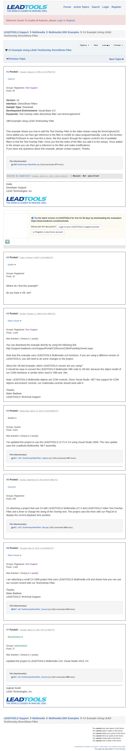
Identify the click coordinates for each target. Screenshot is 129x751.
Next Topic (115, 59)
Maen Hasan (14, 321)
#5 (7, 479)
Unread (118, 45)
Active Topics (82, 7)
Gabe (10, 79)
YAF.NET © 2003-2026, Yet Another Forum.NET (108, 747)
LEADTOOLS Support (16, 32)
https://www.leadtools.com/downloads (50, 221)
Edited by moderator (19, 176)
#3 (7, 313)
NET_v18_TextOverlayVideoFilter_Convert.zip (32, 609)
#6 (7, 548)
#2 (7, 257)
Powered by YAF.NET (82, 747)
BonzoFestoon (14, 637)
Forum (68, 7)
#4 (7, 410)
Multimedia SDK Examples (64, 32)
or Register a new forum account (48, 232)
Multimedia (38, 32)
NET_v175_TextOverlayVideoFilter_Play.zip (30, 527)
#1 (7, 71)
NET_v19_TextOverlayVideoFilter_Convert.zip (32, 677)
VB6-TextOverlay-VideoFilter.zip (26, 165)
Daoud (11, 487)
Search (96, 7)
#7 (7, 629)
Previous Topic (17, 58)
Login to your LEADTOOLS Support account (79, 227)
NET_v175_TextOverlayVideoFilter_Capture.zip (32, 458)
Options (84, 45)
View (95, 45)
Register (116, 7)
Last (106, 45)
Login (106, 7)
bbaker (11, 264)
